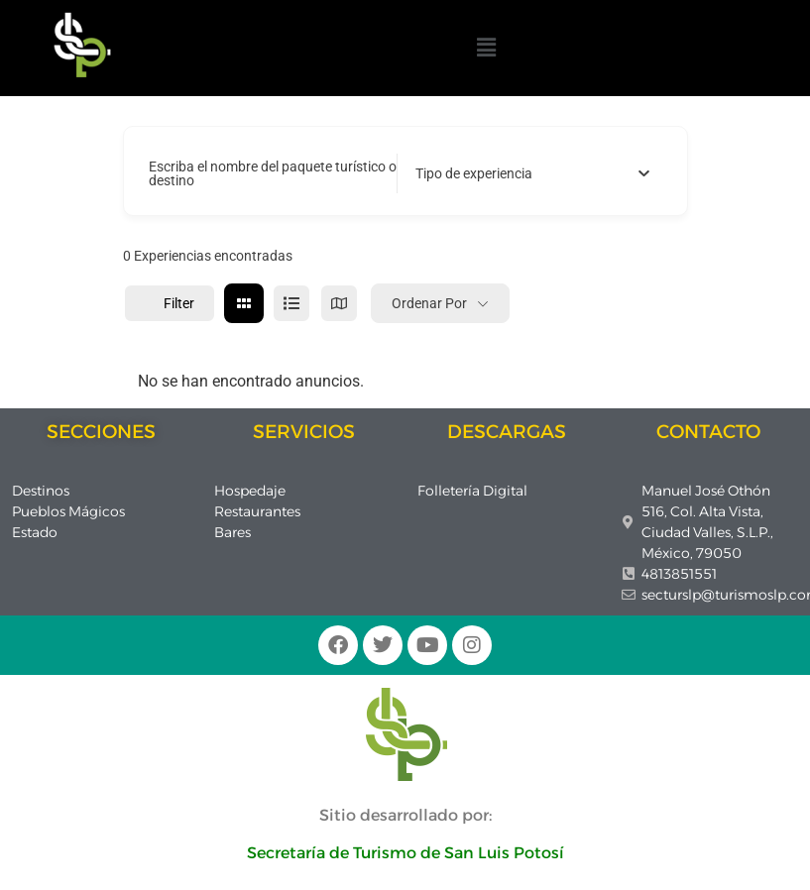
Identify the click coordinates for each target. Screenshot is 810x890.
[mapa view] (339, 303)
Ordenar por (429, 303)
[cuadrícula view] (244, 303)
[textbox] (473, 173)
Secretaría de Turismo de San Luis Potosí (405, 852)
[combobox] (532, 173)
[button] (486, 47)
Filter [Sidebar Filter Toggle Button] (169, 303)
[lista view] (291, 303)
